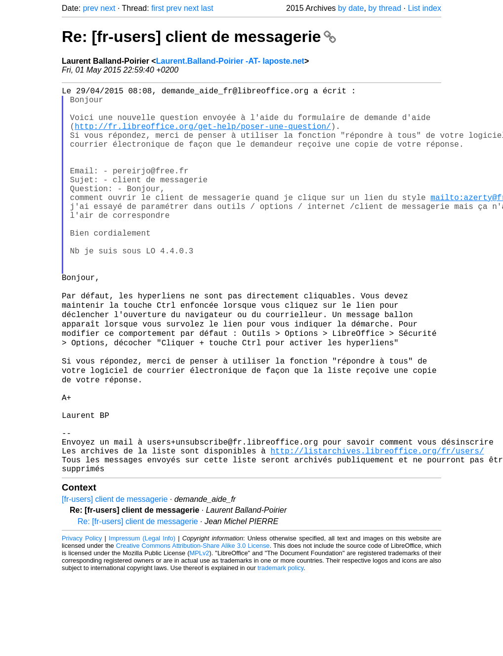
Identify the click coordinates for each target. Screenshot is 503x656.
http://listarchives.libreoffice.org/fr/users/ (377, 527)
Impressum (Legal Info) (142, 618)
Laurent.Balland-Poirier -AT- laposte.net (230, 61)
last (207, 8)
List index (424, 8)
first (157, 8)
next (107, 8)
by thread (384, 8)
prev (90, 8)
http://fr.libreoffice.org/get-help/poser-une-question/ (203, 135)
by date (351, 8)
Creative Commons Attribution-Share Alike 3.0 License (193, 626)
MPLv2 (200, 633)
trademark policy (280, 648)
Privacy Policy (82, 618)
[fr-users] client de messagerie (115, 579)
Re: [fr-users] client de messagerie (199, 36)
